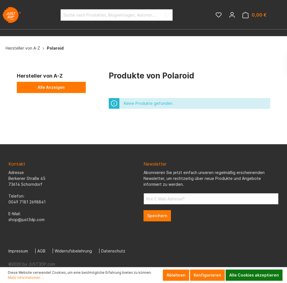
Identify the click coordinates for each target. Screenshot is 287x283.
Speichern (157, 215)
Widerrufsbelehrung (73, 251)
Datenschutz (113, 251)
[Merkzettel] (218, 14)
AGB (41, 251)
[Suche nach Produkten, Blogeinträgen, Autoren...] (110, 15)
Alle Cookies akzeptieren (254, 275)
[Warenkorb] (254, 15)
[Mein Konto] (232, 14)
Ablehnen (176, 275)
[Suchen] (166, 15)
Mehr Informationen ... (26, 277)
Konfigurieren (207, 275)
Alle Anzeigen (51, 87)
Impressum (18, 251)
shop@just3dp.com (26, 219)
